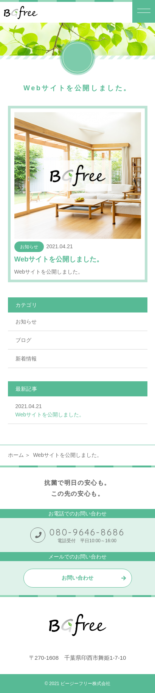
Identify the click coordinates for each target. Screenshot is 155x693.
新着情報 (26, 359)
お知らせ (26, 322)
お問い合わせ (77, 578)
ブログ (23, 340)
